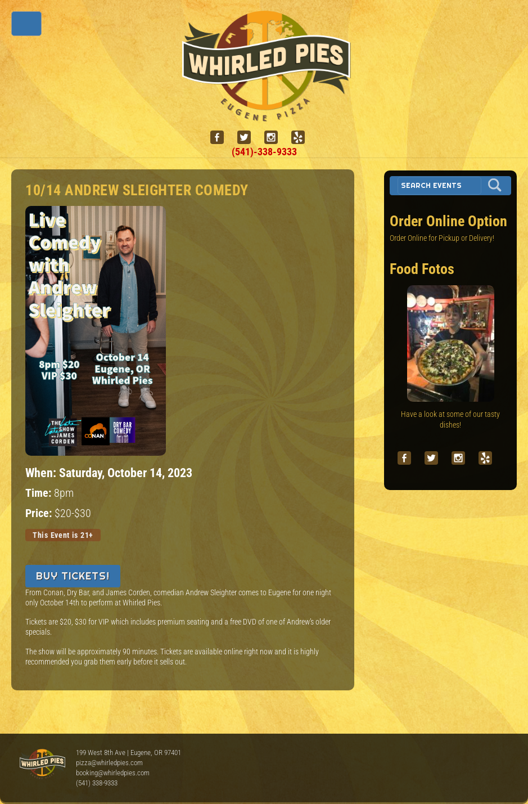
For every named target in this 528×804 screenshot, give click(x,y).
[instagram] (275, 137)
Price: (40, 513)
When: (42, 472)
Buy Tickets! (73, 575)
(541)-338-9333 (264, 152)
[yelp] (302, 137)
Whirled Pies (42, 764)
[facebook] (221, 137)
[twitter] (248, 137)
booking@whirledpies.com (113, 773)
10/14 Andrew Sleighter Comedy (137, 190)
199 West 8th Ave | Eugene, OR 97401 (128, 752)
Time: (39, 493)
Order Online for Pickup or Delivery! (442, 237)
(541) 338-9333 (97, 783)
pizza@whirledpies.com (109, 762)
